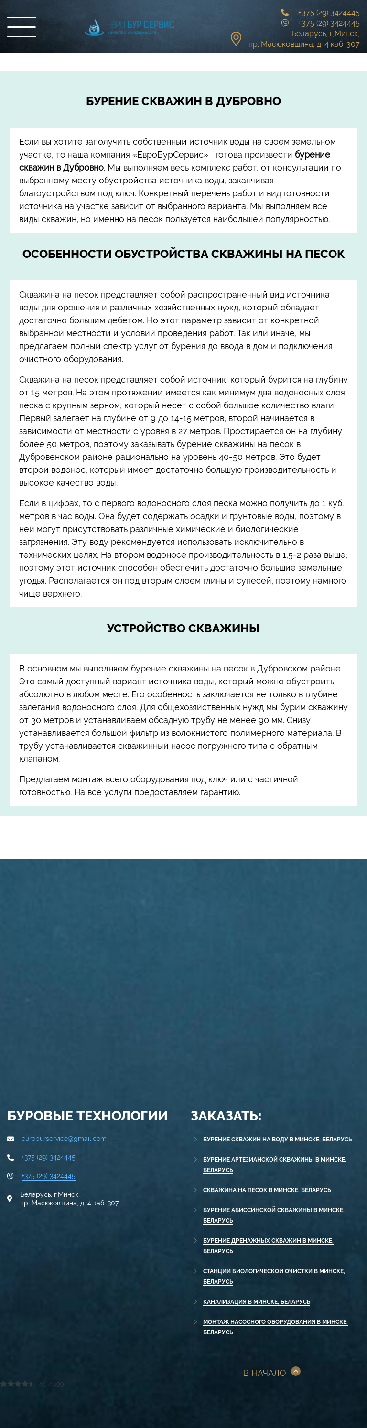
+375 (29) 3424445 (329, 12)
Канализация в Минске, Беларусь (256, 1302)
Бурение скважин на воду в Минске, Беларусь (277, 1139)
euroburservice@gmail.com (64, 1138)
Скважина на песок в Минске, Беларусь (267, 1190)
